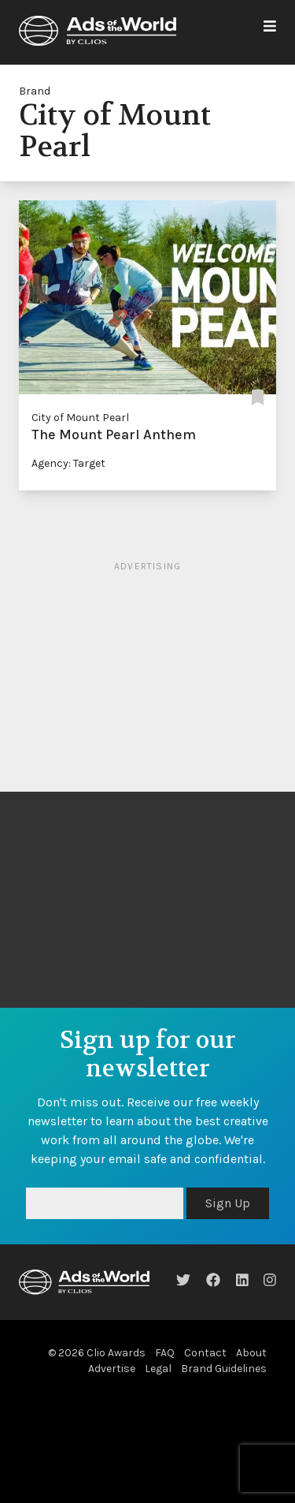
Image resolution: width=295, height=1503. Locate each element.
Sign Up (227, 1202)
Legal (158, 1368)
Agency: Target (68, 463)
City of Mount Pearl (80, 417)
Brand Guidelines (224, 1368)
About (251, 1352)
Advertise (111, 1368)
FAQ (165, 1352)
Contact (205, 1352)
